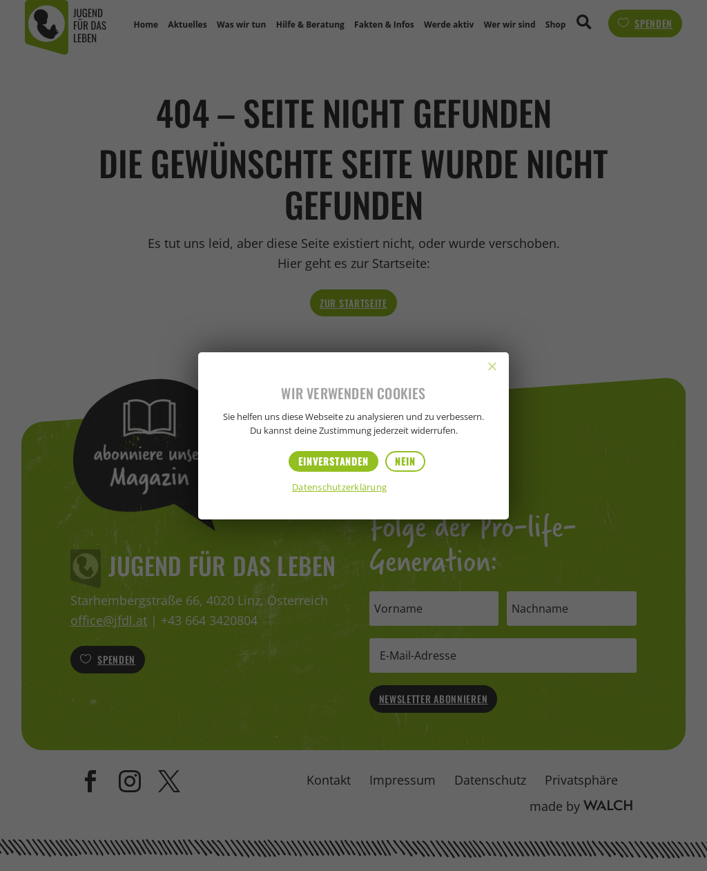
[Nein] (491, 366)
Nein (405, 461)
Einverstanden (333, 461)
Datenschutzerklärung (339, 488)
